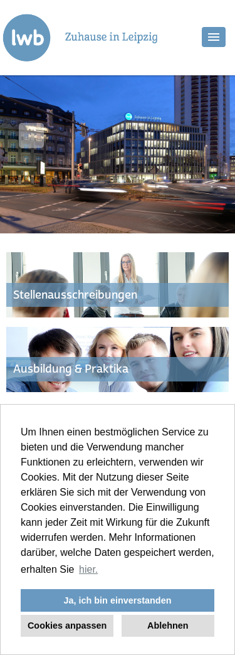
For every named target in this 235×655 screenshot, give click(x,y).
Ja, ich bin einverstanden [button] (118, 600)
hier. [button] (88, 569)
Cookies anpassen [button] (67, 625)
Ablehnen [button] (168, 625)
